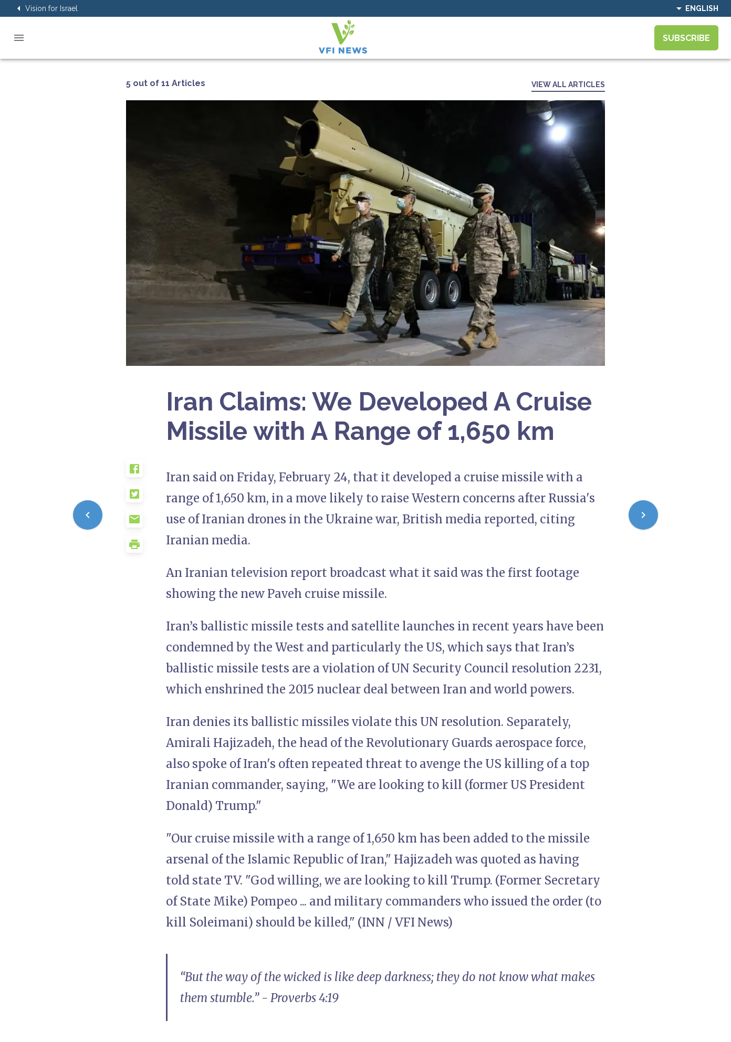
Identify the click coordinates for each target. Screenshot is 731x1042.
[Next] (643, 515)
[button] (146, 473)
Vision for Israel (45, 8)
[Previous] (87, 515)
